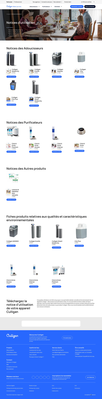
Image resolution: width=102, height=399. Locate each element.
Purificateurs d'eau (11, 352)
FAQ (53, 357)
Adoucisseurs (34, 6)
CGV (76, 385)
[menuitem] (10, 2)
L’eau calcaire (33, 354)
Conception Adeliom (90, 394)
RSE (7, 364)
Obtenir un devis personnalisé (83, 350)
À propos (9, 360)
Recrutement (57, 2)
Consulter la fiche (11, 245)
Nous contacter (89, 6)
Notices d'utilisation (11, 354)
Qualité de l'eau (34, 348)
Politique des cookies (34, 388)
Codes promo (55, 391)
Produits (9, 348)
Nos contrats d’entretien (58, 354)
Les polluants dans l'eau (35, 352)
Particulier (9, 2)
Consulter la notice (11, 76)
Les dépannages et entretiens (60, 352)
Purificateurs (46, 6)
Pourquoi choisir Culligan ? (36, 357)
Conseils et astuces (11, 367)
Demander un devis (76, 6)
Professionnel (18, 2)
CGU (53, 385)
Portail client (66, 2)
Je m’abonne (90, 377)
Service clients (57, 348)
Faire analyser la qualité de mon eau (84, 356)
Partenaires (77, 388)
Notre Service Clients (58, 350)
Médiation (31, 391)
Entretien (57, 6)
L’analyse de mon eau (35, 350)
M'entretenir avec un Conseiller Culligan (83, 353)
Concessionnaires (10, 391)
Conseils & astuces (46, 2)
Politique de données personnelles (14, 388)
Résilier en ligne (33, 385)
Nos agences (36, 2)
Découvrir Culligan (11, 362)
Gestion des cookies (57, 388)
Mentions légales (10, 385)
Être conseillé (79, 348)
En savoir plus (67, 338)
